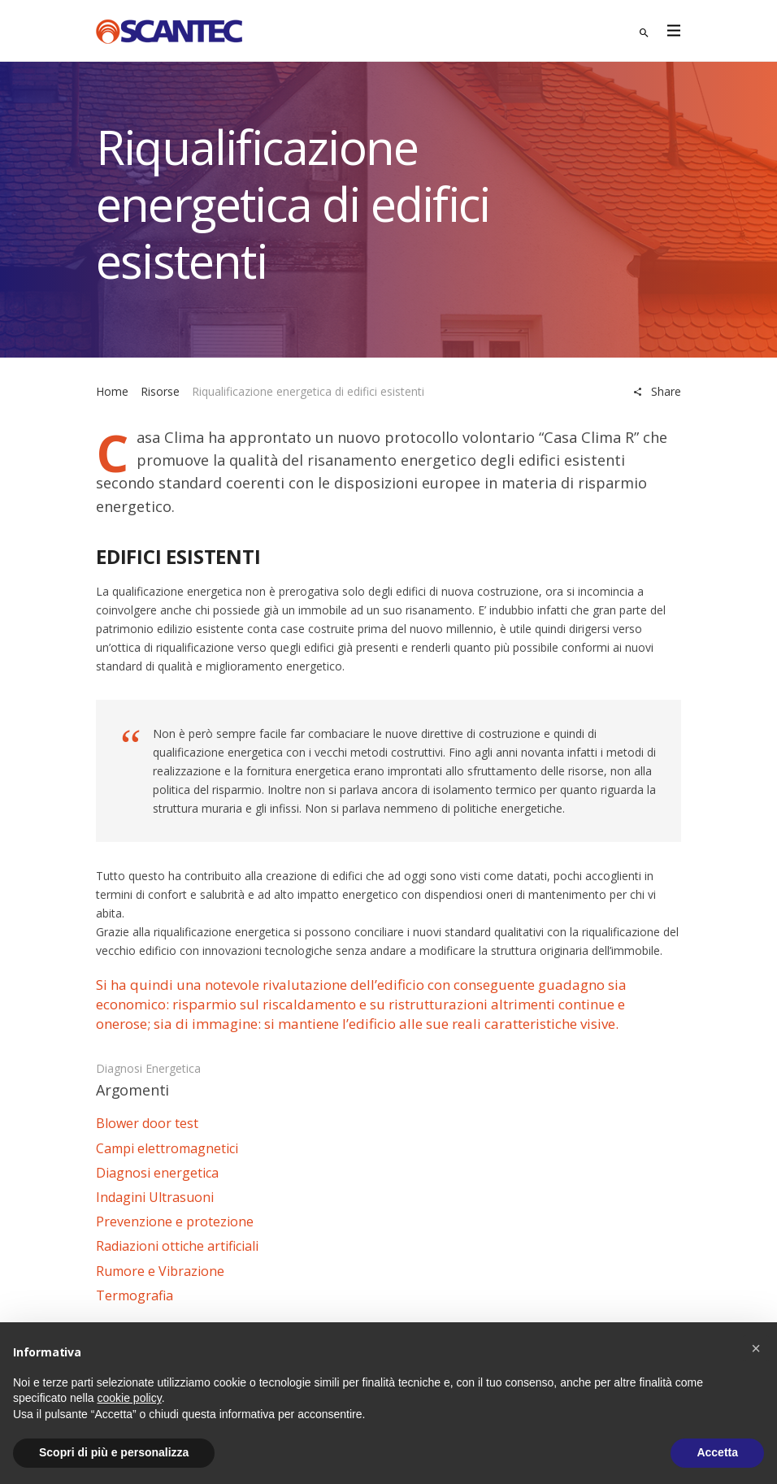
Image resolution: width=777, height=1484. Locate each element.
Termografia (134, 1295)
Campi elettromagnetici (167, 1148)
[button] (756, 1348)
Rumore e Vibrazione (160, 1271)
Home (112, 391)
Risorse (160, 391)
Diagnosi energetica (148, 1068)
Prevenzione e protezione (175, 1221)
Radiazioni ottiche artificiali (177, 1246)
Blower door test (147, 1123)
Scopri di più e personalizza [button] (114, 1452)
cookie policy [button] (130, 1397)
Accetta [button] (717, 1452)
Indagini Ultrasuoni (155, 1197)
